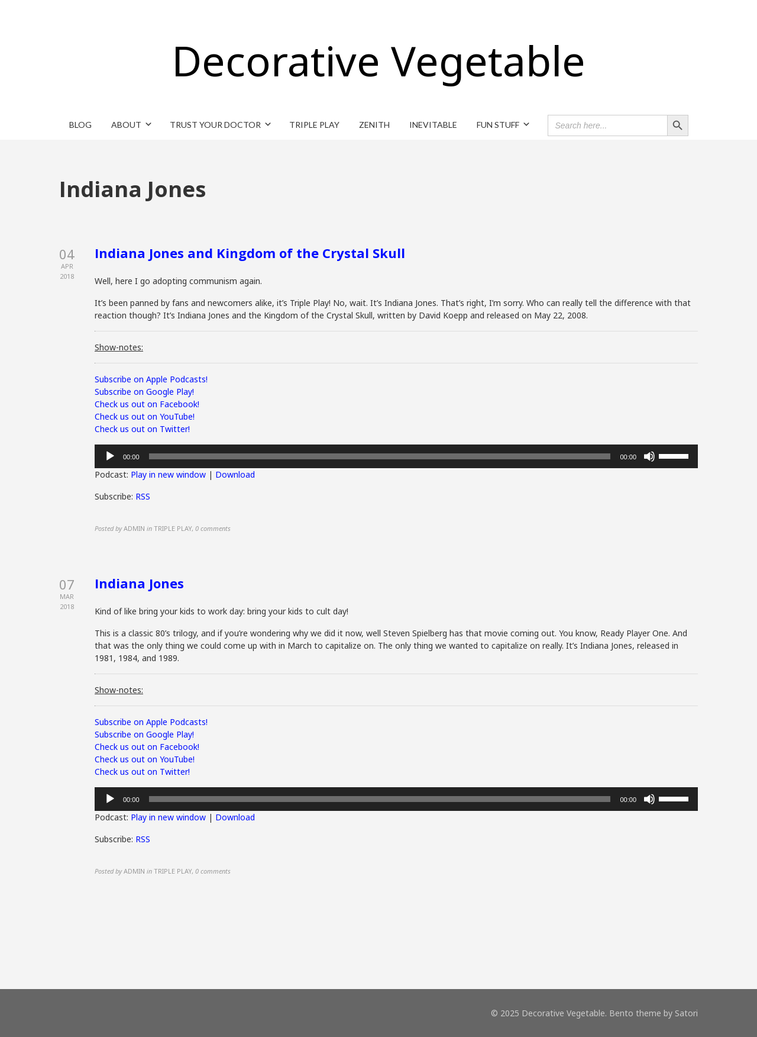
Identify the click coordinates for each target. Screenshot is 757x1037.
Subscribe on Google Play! (144, 391)
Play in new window (168, 474)
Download (235, 474)
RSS (142, 496)
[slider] (380, 456)
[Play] (110, 456)
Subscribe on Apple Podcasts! (151, 379)
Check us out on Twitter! (142, 428)
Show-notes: (119, 347)
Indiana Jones (139, 583)
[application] (396, 456)
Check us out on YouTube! (145, 416)
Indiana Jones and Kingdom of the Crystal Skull (250, 253)
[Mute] (649, 456)
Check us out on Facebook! (147, 404)
